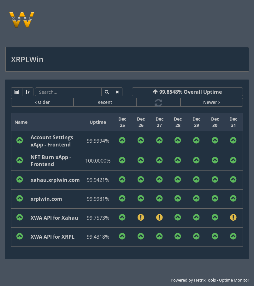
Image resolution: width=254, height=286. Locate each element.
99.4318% (98, 236)
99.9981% (98, 198)
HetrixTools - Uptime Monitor (221, 280)
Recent (104, 102)
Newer (211, 102)
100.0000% (97, 160)
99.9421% (98, 179)
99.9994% (98, 140)
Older (42, 102)
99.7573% (98, 217)
